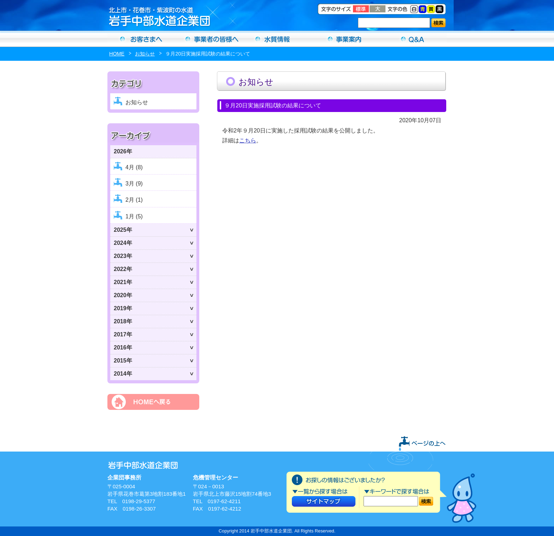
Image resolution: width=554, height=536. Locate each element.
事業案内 (345, 39)
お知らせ (145, 54)
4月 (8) (134, 167)
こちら (247, 140)
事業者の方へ (209, 39)
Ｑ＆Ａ (413, 39)
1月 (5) (134, 216)
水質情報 (277, 39)
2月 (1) (134, 200)
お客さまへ (141, 39)
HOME (116, 54)
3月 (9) (134, 184)
